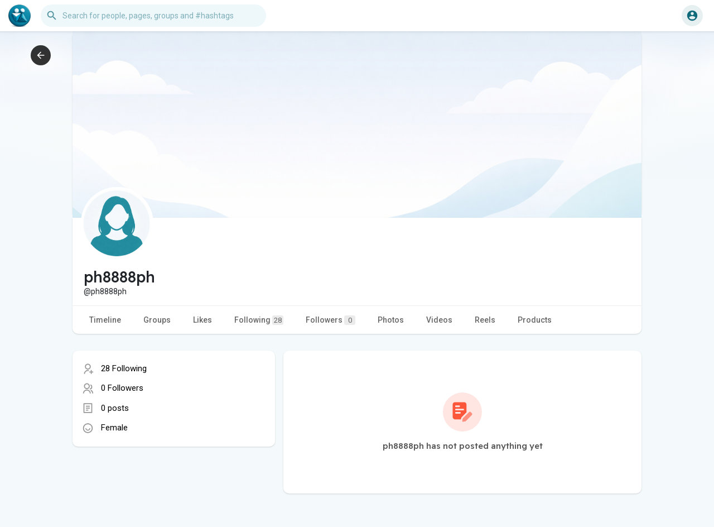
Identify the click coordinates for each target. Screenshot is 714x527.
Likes (202, 319)
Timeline (105, 319)
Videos (439, 319)
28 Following (124, 368)
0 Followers (122, 388)
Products (535, 319)
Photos (391, 319)
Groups (157, 319)
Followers (330, 320)
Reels (485, 319)
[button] (153, 15)
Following (258, 320)
